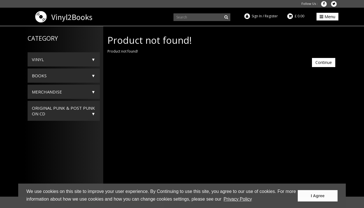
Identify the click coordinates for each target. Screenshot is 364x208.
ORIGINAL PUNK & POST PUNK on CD (63, 111)
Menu (327, 16)
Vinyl (38, 59)
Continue (323, 62)
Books (39, 75)
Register (271, 16)
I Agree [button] (317, 196)
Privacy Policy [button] (238, 199)
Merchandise (47, 92)
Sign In (257, 16)
